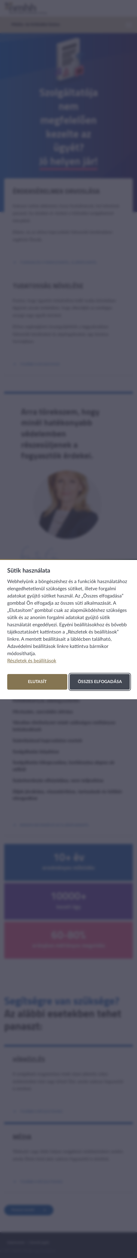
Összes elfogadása (100, 682)
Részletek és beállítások (31, 660)
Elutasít (37, 682)
